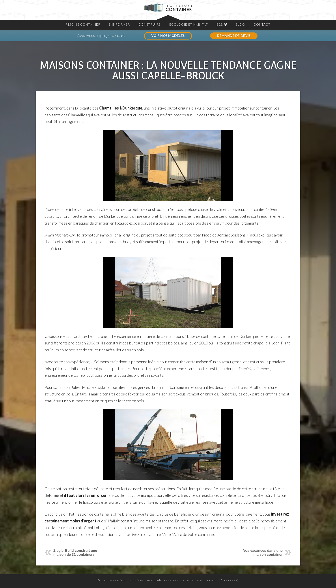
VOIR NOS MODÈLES (168, 36)
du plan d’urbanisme (167, 387)
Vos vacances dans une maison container (263, 552)
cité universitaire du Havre (134, 502)
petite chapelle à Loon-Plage (266, 342)
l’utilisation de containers (90, 514)
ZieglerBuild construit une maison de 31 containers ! (75, 552)
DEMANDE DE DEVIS (234, 36)
